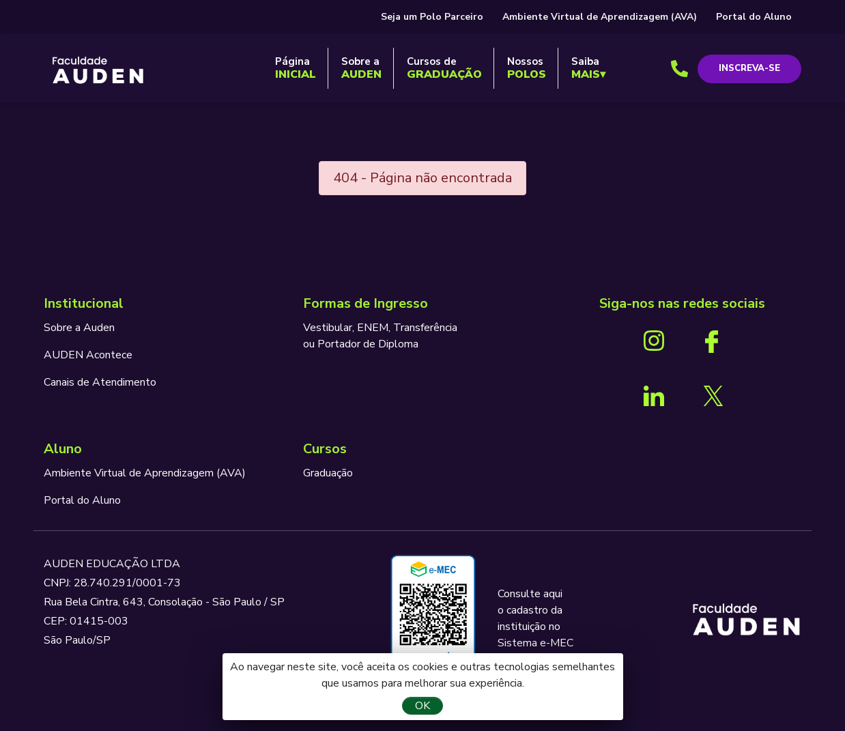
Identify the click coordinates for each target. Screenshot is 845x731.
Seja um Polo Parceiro (432, 16)
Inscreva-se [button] (749, 68)
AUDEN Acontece (88, 354)
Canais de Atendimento (100, 382)
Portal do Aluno (754, 16)
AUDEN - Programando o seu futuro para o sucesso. (98, 71)
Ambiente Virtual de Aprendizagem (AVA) (599, 16)
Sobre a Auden (79, 327)
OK (422, 705)
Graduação (328, 473)
